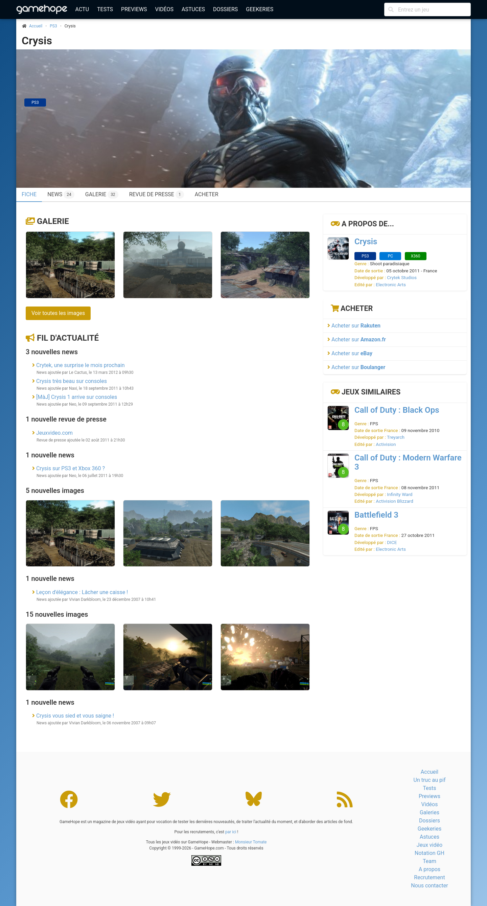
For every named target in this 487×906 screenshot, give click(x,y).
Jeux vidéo (429, 845)
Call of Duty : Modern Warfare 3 (408, 462)
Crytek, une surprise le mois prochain (80, 365)
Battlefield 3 (376, 515)
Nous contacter (429, 885)
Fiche (29, 194)
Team (429, 861)
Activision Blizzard (394, 501)
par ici (230, 832)
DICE (392, 542)
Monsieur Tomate (251, 842)
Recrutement (429, 877)
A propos (429, 869)
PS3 (53, 26)
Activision (386, 444)
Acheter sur (353, 325)
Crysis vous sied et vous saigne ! (75, 715)
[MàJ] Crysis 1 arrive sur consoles (76, 397)
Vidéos (164, 9)
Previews (134, 9)
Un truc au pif (430, 780)
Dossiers (225, 9)
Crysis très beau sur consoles (71, 381)
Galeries (429, 812)
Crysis (37, 40)
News (60, 194)
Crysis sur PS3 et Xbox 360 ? (70, 468)
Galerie (101, 194)
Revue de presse (156, 194)
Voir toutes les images (58, 313)
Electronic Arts (391, 284)
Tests (105, 9)
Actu (82, 9)
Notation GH (429, 853)
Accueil (429, 772)
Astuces (193, 9)
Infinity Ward (399, 494)
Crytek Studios (402, 277)
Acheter (206, 194)
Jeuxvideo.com (54, 433)
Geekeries (259, 9)
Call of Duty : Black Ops (396, 410)
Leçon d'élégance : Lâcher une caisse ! (82, 592)
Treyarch (395, 437)
